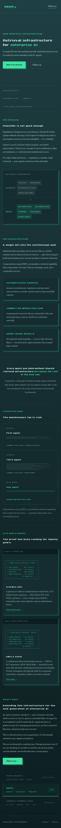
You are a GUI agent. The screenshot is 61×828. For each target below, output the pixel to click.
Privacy (55, 822)
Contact (45, 822)
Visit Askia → (11, 680)
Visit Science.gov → (14, 610)
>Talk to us (36, 65)
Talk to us (52, 6)
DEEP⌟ (10, 6)
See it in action (14, 64)
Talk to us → (12, 761)
